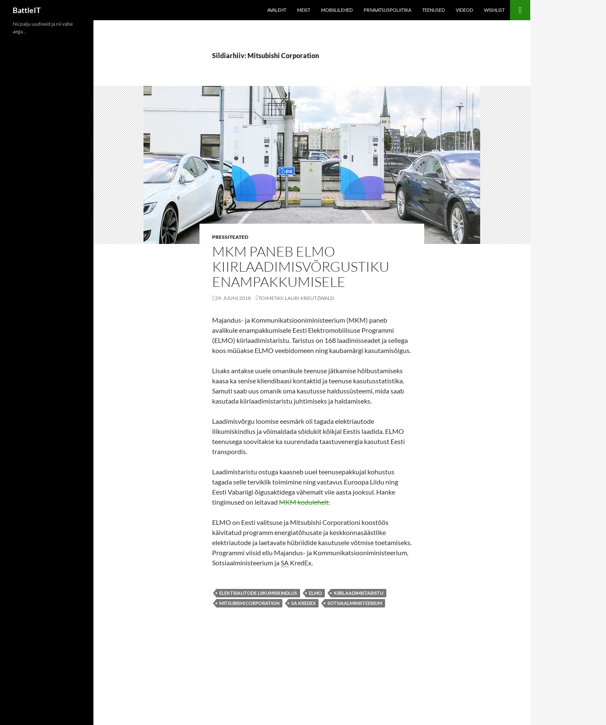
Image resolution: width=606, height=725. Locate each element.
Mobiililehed (337, 10)
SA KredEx (303, 603)
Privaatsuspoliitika (387, 10)
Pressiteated (230, 237)
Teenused (433, 10)
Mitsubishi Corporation (249, 603)
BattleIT (27, 10)
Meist (303, 10)
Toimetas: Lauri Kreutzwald (296, 298)
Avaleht (276, 10)
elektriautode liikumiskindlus (258, 593)
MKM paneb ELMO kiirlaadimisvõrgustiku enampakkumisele (300, 266)
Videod (464, 10)
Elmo (315, 593)
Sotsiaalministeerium (354, 603)
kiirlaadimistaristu (358, 593)
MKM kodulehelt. (304, 502)
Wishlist (494, 10)
